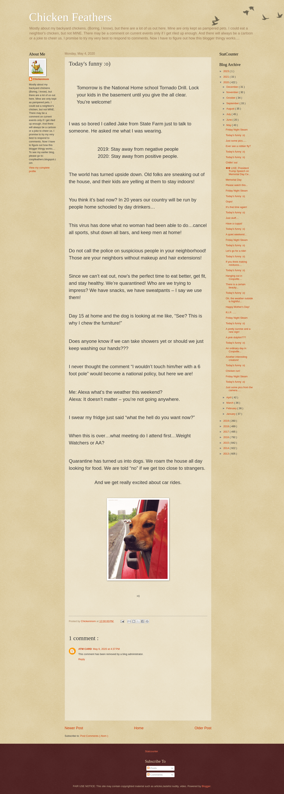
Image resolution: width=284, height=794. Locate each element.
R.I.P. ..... (231, 312)
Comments (155, 774)
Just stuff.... (232, 217)
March (230, 402)
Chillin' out (231, 162)
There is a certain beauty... (235, 286)
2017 (226, 431)
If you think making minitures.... (236, 263)
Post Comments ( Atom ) (94, 735)
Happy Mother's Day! (237, 306)
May (229, 125)
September (233, 103)
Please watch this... (237, 185)
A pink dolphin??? (236, 337)
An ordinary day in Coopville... (236, 350)
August (230, 108)
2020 (226, 82)
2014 (226, 448)
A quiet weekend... (236, 234)
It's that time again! (236, 207)
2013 (226, 453)
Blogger (206, 786)
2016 (226, 437)
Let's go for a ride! (236, 250)
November (232, 92)
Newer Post (74, 728)
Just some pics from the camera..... (239, 389)
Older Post (203, 728)
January (231, 413)
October (231, 97)
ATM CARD (85, 648)
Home (139, 728)
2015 (226, 442)
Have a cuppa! (234, 223)
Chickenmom (41, 79)
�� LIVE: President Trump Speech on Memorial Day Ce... (238, 171)
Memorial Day (233, 179)
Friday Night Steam (237, 129)
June (229, 119)
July (228, 114)
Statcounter (151, 751)
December (232, 86)
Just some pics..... (236, 140)
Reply (81, 659)
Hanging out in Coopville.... (234, 277)
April (229, 397)
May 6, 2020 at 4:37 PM (106, 648)
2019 (226, 420)
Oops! (229, 201)
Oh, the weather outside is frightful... (239, 300)
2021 (226, 76)
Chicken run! (233, 370)
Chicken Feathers (70, 17)
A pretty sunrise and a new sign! (238, 330)
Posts (152, 768)
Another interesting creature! (236, 358)
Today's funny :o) (235, 135)
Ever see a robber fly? (238, 146)
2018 (226, 426)
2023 (226, 71)
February (231, 408)
